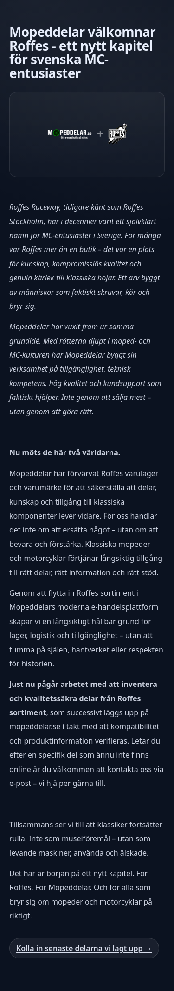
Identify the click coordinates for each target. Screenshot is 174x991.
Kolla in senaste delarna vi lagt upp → (84, 948)
